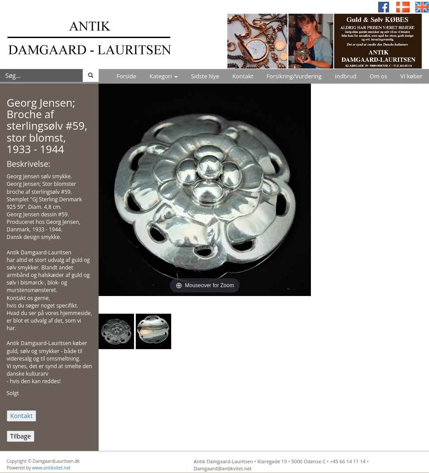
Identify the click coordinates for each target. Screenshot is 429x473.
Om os (378, 76)
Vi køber (411, 76)
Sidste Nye (205, 76)
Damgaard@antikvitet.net (223, 468)
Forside (126, 76)
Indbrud (345, 76)
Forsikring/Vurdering (294, 76)
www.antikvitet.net (51, 468)
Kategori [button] (163, 76)
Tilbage (20, 436)
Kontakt (243, 76)
